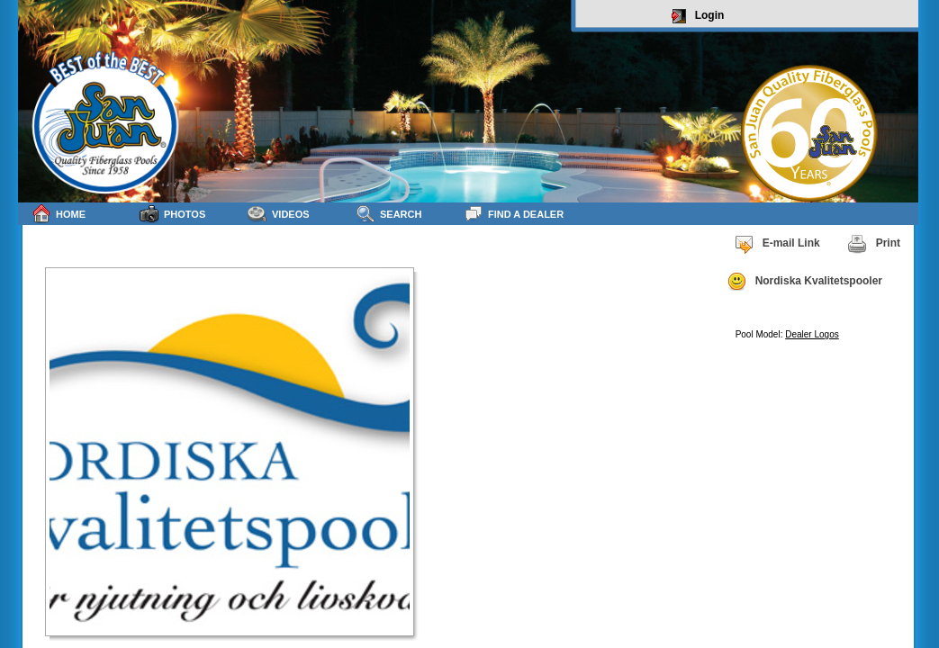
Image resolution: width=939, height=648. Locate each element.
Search (388, 213)
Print (873, 244)
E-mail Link (777, 244)
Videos (279, 213)
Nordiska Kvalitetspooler (804, 282)
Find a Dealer (514, 213)
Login (698, 16)
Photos (172, 213)
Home (59, 213)
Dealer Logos (811, 334)
